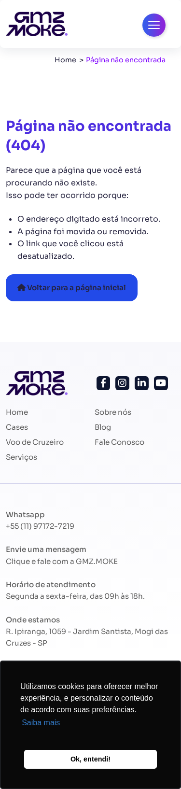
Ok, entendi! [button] (90, 759)
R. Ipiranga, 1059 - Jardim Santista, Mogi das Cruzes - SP (87, 637)
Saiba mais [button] (41, 723)
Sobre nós (113, 412)
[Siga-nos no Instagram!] (122, 383)
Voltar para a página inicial (71, 287)
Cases (17, 427)
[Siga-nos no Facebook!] (104, 383)
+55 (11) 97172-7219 (40, 526)
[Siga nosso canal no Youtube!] (161, 383)
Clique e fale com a (62, 561)
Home (65, 60)
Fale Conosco (119, 442)
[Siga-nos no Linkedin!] (142, 383)
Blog (103, 427)
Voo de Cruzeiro (35, 442)
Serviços (21, 457)
